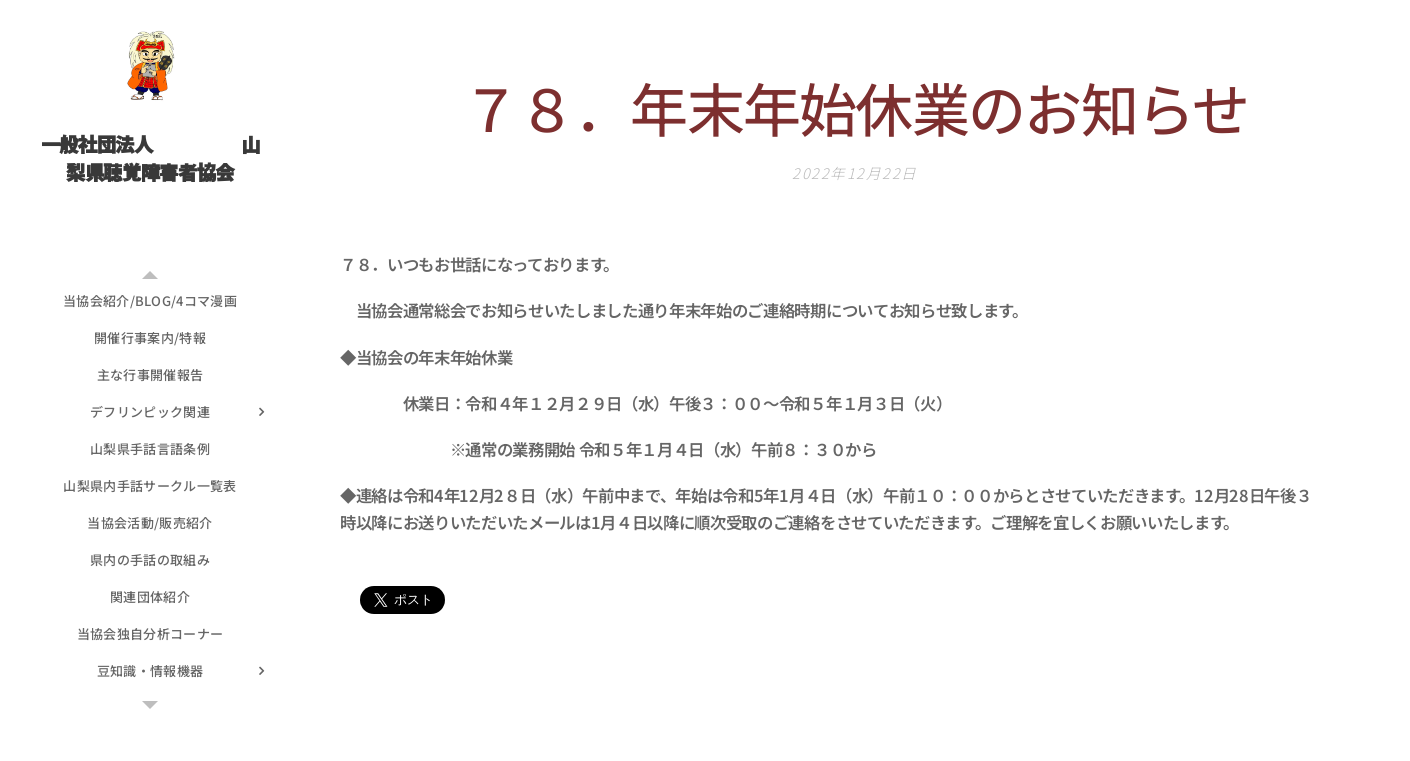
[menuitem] (150, 300)
